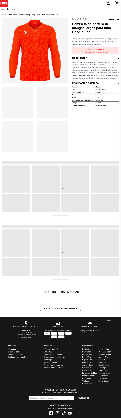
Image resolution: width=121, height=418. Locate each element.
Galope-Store (87, 365)
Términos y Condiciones (53, 354)
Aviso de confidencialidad (53, 368)
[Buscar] (8, 9)
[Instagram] (57, 413)
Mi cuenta (12, 349)
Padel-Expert (87, 384)
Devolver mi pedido (15, 354)
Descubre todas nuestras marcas (60, 308)
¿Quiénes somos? (51, 349)
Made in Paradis (88, 376)
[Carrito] (117, 3)
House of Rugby (88, 370)
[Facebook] (51, 413)
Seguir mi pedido (14, 352)
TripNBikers (103, 376)
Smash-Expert (104, 357)
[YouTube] (70, 413)
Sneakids (102, 362)
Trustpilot (108, 320)
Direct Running (88, 354)
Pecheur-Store (104, 349)
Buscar (12, 9)
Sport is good (104, 365)
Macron (95, 19)
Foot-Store (86, 362)
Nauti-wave (86, 378)
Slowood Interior (105, 354)
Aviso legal (48, 360)
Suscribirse (83, 398)
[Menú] (2, 9)
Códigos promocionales (17, 357)
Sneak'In (102, 360)
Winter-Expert (104, 381)
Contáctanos (26, 330)
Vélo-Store (103, 378)
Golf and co (86, 368)
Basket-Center (88, 349)
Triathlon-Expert (105, 373)
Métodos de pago (50, 362)
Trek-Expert (103, 370)
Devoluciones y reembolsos (54, 357)
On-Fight (85, 381)
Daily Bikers (87, 352)
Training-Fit (103, 368)
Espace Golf (87, 360)
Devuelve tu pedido (89, 332)
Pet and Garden (105, 352)
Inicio (4, 15)
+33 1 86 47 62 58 (26, 337)
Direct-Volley (87, 357)
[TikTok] (63, 413)
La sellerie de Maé (89, 373)
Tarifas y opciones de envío (54, 365)
